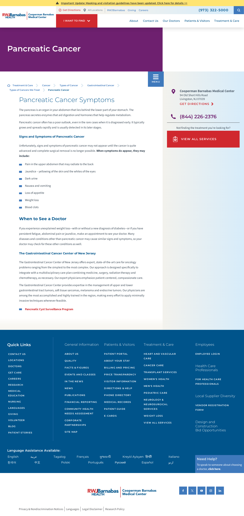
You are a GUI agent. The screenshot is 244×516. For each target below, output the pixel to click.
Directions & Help (118, 388)
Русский (120, 462)
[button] (239, 10)
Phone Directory (117, 395)
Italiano (174, 456)
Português (96, 462)
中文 (37, 462)
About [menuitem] (133, 21)
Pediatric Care (155, 392)
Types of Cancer (69, 85)
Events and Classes (80, 374)
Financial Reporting (81, 402)
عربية (33, 456)
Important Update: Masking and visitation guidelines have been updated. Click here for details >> (124, 3)
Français (83, 456)
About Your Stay (117, 360)
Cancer (46, 85)
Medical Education (16, 393)
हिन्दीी (148, 456)
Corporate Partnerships (75, 422)
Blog (12, 426)
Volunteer (16, 420)
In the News (74, 381)
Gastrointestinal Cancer (100, 85)
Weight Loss (153, 415)
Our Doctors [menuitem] (171, 21)
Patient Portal (116, 353)
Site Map (71, 431)
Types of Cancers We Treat (25, 89)
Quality (70, 360)
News (69, 388)
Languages (16, 407)
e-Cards (110, 415)
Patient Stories (20, 432)
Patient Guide (114, 408)
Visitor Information (120, 381)
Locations (16, 360)
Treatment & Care (23, 85)
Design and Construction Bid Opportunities (210, 426)
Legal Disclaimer (92, 509)
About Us (72, 353)
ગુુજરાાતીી (105, 456)
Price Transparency (120, 374)
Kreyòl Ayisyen (133, 456)
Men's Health (154, 386)
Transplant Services (160, 372)
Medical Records (117, 402)
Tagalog (60, 456)
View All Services (194, 139)
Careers (143, 10)
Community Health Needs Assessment (79, 411)
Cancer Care (154, 365)
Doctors (15, 366)
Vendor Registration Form (212, 407)
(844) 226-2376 (198, 116)
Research (15, 384)
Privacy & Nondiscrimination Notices (41, 509)
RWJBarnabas (116, 10)
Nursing (14, 401)
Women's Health (156, 379)
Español (147, 462)
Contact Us (17, 354)
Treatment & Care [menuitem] (226, 21)
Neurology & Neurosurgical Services (156, 404)
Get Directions (69, 10)
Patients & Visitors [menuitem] (197, 21)
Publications (75, 395)
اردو (171, 462)
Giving (132, 10)
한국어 (12, 462)
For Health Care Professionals (208, 381)
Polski (65, 462)
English (13, 456)
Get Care (15, 372)
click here (214, 469)
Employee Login (207, 353)
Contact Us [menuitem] (150, 21)
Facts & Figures (77, 367)
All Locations (93, 10)
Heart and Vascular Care (160, 356)
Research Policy (114, 509)
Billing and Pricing (119, 367)
